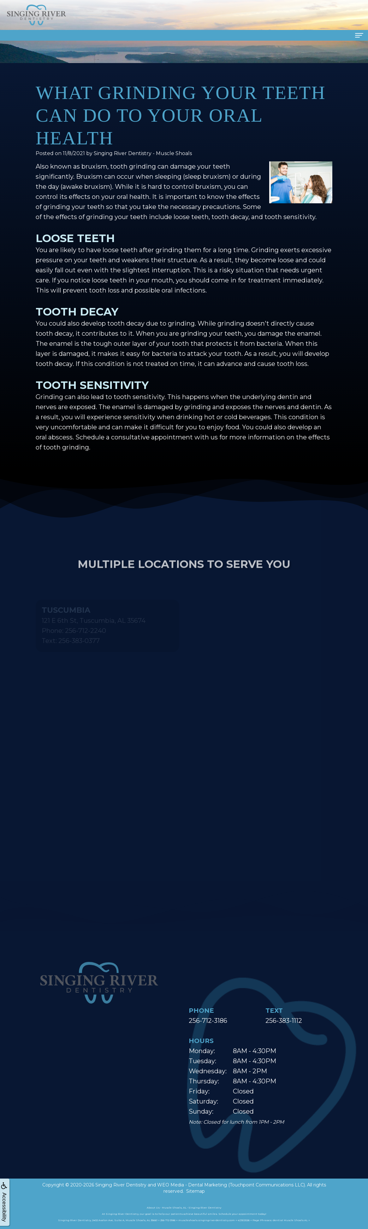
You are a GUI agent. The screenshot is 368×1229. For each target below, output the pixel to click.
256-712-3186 (208, 1020)
